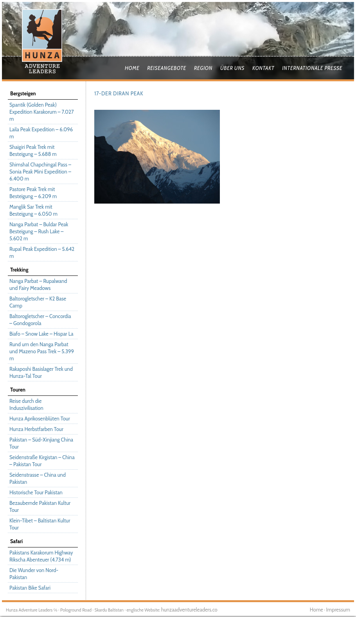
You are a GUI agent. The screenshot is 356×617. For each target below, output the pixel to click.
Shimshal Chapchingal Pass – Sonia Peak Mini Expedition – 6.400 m (40, 171)
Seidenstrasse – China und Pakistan (37, 478)
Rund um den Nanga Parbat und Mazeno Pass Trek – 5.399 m (41, 351)
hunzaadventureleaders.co (189, 609)
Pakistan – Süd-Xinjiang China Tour (41, 443)
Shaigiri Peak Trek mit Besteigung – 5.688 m (33, 150)
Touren (17, 389)
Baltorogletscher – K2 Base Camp (37, 302)
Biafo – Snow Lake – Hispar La (41, 334)
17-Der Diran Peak (118, 93)
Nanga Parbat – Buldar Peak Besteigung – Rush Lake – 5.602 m (38, 231)
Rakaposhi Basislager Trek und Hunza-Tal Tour (41, 372)
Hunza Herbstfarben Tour (36, 429)
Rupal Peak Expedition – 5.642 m (41, 252)
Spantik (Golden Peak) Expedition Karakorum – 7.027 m (41, 112)
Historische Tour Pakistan (36, 492)
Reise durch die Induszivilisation (26, 404)
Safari (16, 541)
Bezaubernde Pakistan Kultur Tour (39, 506)
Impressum (338, 609)
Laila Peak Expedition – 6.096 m (41, 132)
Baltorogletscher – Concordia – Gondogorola (40, 319)
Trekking (19, 269)
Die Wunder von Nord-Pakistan (33, 573)
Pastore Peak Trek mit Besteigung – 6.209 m (33, 192)
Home (132, 68)
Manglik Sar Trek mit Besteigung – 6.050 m (33, 210)
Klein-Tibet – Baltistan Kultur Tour (39, 524)
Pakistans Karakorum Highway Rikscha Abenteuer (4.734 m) (41, 556)
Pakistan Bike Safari (29, 588)
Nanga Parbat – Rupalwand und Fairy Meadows (38, 284)
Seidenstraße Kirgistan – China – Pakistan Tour (42, 460)
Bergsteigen (23, 93)
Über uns (232, 68)
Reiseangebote (166, 68)
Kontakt (263, 68)
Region (203, 68)
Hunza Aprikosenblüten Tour (39, 418)
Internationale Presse (312, 68)
